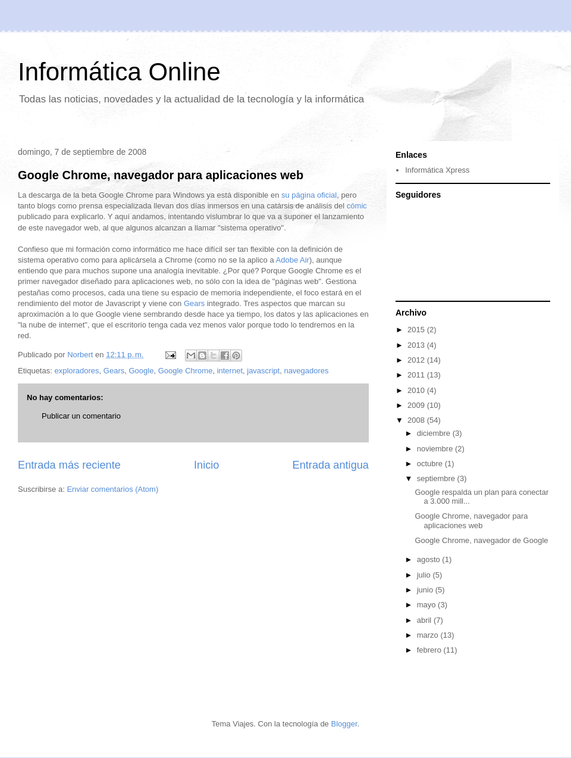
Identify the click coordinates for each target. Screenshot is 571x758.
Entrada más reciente (69, 465)
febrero (430, 649)
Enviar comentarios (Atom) (112, 489)
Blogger (344, 723)
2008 (417, 420)
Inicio (206, 465)
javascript (263, 370)
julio (425, 574)
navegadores (306, 370)
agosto (430, 559)
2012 (417, 359)
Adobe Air (292, 259)
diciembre (435, 433)
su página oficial (309, 195)
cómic (357, 205)
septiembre (437, 478)
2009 (417, 405)
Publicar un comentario (81, 415)
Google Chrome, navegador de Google (481, 540)
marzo (429, 635)
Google (140, 370)
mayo (427, 604)
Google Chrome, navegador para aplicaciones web (160, 175)
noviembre (436, 448)
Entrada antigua (331, 465)
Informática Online (119, 72)
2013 (417, 345)
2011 (417, 374)
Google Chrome (185, 370)
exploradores (76, 370)
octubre (431, 463)
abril (425, 620)
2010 (417, 390)
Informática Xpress (437, 170)
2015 (417, 329)
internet (230, 370)
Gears (194, 303)
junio (426, 589)
